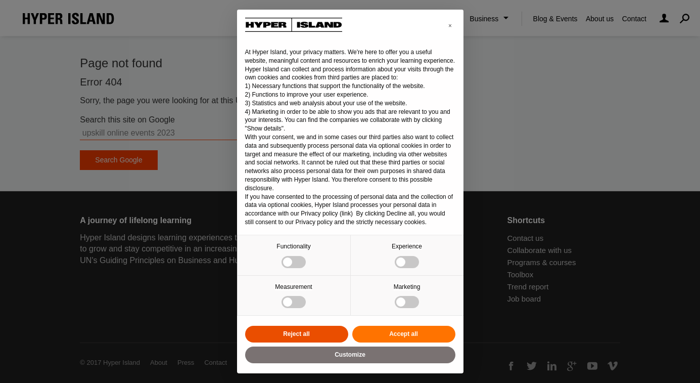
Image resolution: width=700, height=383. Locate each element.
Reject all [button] (296, 333)
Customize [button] (350, 354)
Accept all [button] (403, 333)
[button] (450, 26)
